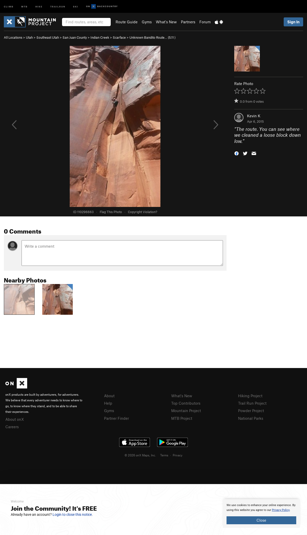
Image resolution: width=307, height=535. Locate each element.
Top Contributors (185, 403)
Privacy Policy (281, 510)
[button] (236, 153)
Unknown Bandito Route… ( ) (152, 37)
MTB (24, 6)
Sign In (293, 21)
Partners (188, 21)
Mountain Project (186, 410)
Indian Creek (99, 37)
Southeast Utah (47, 37)
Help (108, 403)
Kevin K (253, 115)
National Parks (250, 418)
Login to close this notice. (73, 514)
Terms (164, 455)
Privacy (177, 455)
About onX (14, 419)
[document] (261, 513)
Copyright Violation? (142, 212)
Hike (39, 6)
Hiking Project (250, 395)
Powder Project (251, 410)
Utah (29, 37)
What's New (166, 21)
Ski (75, 6)
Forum (205, 21)
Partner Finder (116, 418)
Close (261, 520)
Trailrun (57, 6)
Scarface (119, 37)
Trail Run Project (252, 403)
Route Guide (127, 21)
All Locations (13, 37)
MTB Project (181, 418)
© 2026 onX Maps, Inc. (140, 455)
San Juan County (75, 37)
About (109, 395)
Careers (12, 426)
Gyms (147, 21)
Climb (9, 6)
